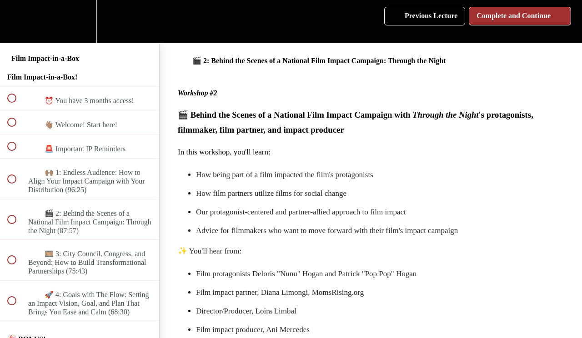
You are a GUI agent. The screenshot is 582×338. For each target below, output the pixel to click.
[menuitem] (79, 21)
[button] (17, 21)
